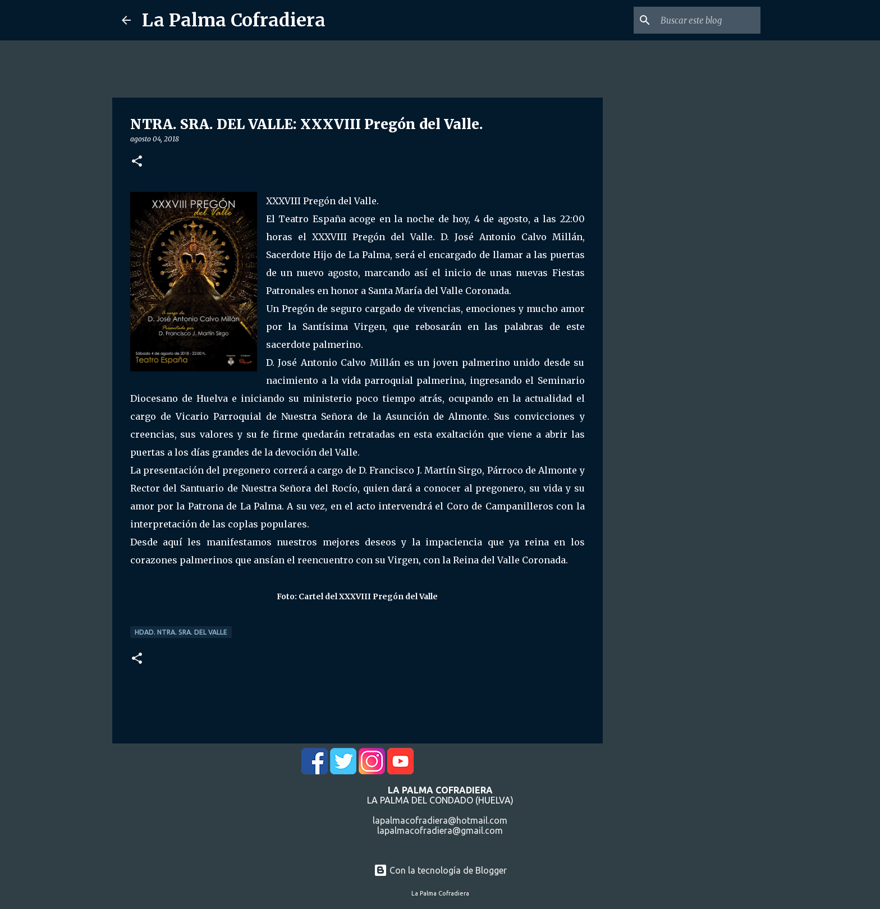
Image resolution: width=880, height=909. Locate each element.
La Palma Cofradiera (234, 20)
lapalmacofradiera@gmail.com (440, 830)
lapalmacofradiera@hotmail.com (440, 820)
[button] (137, 161)
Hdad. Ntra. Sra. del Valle (181, 632)
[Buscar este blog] (701, 20)
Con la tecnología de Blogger (440, 870)
